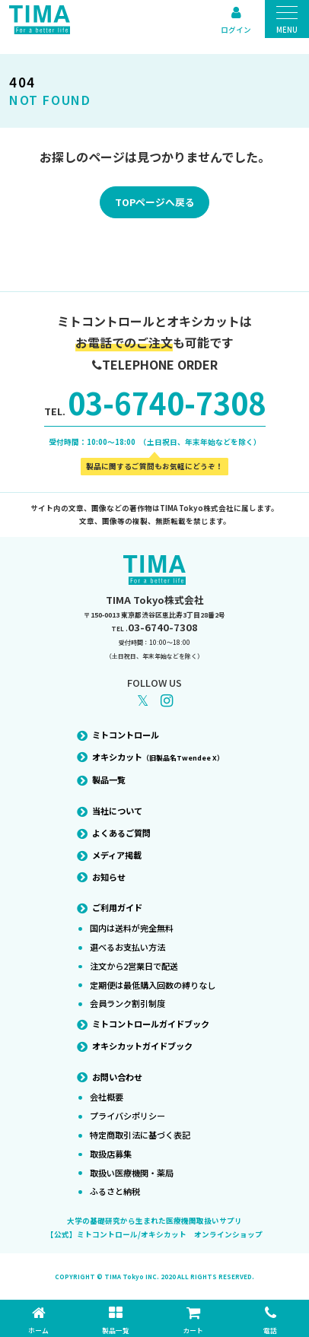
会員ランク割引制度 (127, 1003)
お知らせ (109, 877)
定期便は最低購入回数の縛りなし (152, 985)
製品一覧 (109, 779)
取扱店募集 (111, 1154)
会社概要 (106, 1097)
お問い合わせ (117, 1077)
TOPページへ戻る (155, 202)
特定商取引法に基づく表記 (140, 1135)
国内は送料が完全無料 (132, 928)
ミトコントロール (125, 735)
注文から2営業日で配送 (134, 966)
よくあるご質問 (121, 833)
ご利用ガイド (117, 907)
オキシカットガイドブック (142, 1046)
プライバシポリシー (127, 1116)
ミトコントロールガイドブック (150, 1024)
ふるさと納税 (115, 1191)
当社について (117, 811)
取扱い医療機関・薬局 (132, 1173)
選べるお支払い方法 (127, 947)
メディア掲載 (117, 855)
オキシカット (158, 757)
